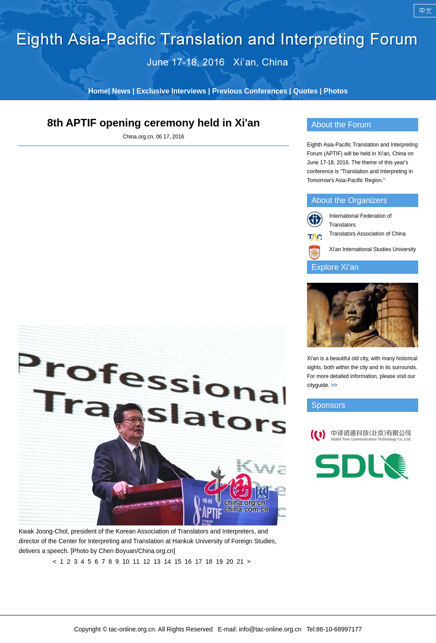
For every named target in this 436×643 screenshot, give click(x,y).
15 (178, 561)
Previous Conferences (249, 91)
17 (198, 561)
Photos (336, 91)
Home (98, 91)
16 (188, 561)
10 (125, 561)
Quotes (305, 91)
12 (146, 561)
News (121, 91)
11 (136, 561)
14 (167, 561)
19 (219, 561)
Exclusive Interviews (171, 91)
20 (230, 561)
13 (157, 561)
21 (240, 561)
